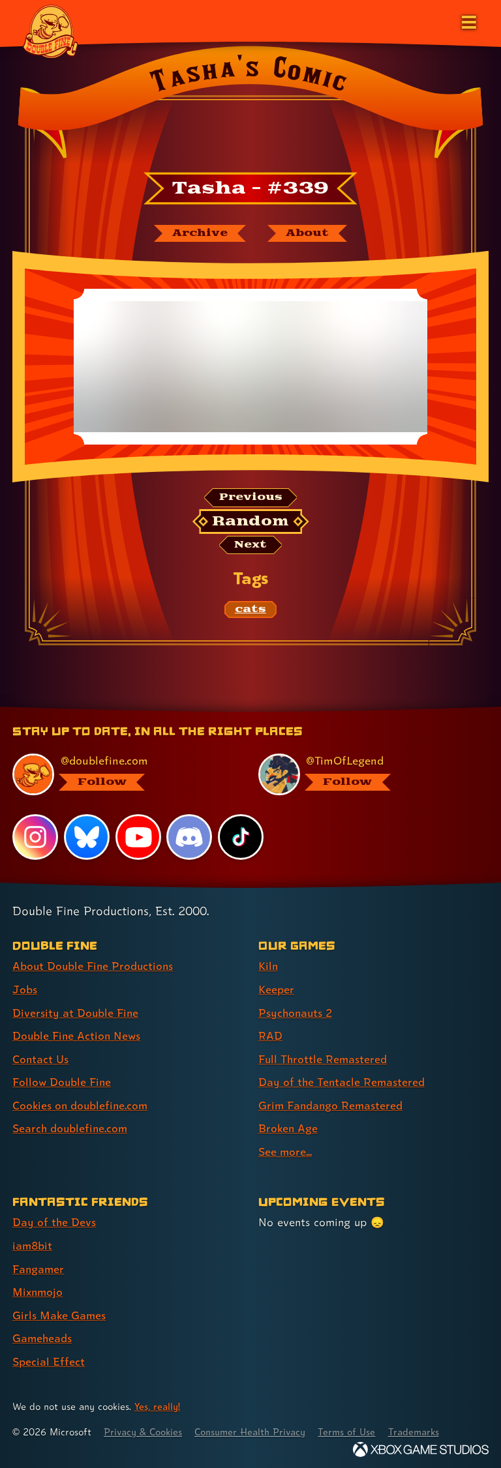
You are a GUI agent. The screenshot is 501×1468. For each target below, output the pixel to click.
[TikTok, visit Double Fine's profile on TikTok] (241, 838)
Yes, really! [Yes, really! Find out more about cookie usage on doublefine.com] (157, 1401)
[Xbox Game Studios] (421, 1444)
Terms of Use (353, 1427)
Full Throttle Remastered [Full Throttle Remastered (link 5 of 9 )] (323, 1058)
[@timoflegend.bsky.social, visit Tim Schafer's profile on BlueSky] (365, 776)
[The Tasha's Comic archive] (199, 233)
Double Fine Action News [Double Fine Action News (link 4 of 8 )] (77, 1035)
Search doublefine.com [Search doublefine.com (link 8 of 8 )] (71, 1127)
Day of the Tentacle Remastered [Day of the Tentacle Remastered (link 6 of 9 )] (342, 1081)
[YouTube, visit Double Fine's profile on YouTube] (138, 838)
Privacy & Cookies (144, 1427)
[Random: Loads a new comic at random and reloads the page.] (251, 522)
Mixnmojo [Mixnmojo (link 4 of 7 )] (38, 1288)
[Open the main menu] (468, 21)
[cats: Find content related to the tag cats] (250, 610)
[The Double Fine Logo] (50, 30)
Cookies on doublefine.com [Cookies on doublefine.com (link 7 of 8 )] (81, 1104)
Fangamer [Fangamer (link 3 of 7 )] (38, 1265)
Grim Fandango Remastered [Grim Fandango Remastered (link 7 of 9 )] (331, 1104)
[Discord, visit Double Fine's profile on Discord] (190, 838)
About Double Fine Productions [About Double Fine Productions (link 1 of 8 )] (94, 967)
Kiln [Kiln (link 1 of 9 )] (268, 967)
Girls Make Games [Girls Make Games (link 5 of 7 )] (59, 1311)
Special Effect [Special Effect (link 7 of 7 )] (48, 1357)
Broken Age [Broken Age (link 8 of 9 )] (288, 1127)
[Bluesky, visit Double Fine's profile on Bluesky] (87, 838)
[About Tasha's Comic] (308, 233)
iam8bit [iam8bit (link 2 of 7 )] (32, 1243)
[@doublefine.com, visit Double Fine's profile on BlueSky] (119, 776)
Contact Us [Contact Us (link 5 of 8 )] (40, 1058)
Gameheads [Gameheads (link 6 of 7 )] (42, 1334)
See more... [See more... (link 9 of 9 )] (285, 1149)
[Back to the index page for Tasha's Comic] (250, 106)
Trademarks (422, 1427)
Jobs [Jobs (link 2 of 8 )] (24, 990)
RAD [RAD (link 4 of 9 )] (270, 1035)
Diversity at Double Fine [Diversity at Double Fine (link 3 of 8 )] (76, 1013)
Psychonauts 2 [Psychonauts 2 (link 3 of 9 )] (296, 1013)
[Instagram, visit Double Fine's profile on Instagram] (35, 838)
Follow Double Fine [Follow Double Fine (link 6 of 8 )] (62, 1081)
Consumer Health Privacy (255, 1427)
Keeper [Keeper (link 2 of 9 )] (276, 990)
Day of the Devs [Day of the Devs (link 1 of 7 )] (54, 1220)
